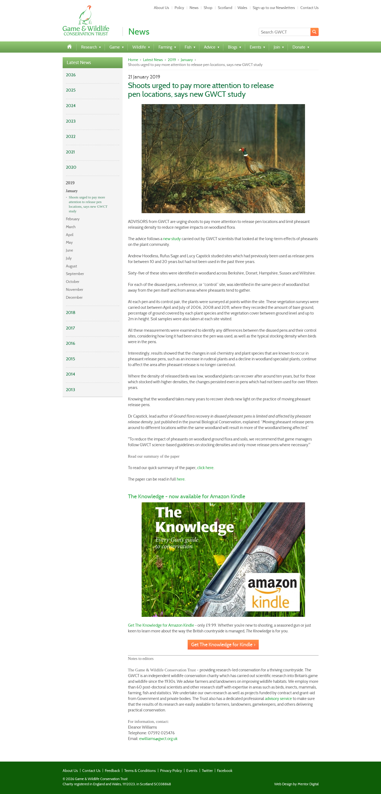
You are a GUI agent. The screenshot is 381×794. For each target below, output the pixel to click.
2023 (71, 121)
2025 (71, 90)
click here (205, 467)
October (72, 281)
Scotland (225, 7)
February (73, 218)
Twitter (207, 770)
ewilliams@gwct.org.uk (158, 738)
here (181, 479)
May (69, 242)
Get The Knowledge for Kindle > (223, 645)
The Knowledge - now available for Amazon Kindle (186, 496)
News (194, 7)
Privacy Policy (171, 770)
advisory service (278, 698)
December (74, 297)
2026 (71, 74)
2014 (70, 374)
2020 (71, 167)
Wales (242, 7)
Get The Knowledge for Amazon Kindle (161, 625)
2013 (70, 389)
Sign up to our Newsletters (274, 7)
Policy (179, 7)
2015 (70, 358)
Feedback (112, 770)
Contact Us (309, 7)
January (72, 191)
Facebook (224, 770)
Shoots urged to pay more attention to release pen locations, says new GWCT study (88, 204)
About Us (161, 7)
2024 (71, 105)
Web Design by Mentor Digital (296, 784)
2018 (70, 312)
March (71, 226)
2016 (70, 343)
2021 (70, 152)
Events (191, 770)
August (71, 266)
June (69, 250)
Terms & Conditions (140, 770)
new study (172, 238)
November (74, 289)
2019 (70, 182)
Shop (208, 7)
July (69, 258)
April (69, 234)
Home (133, 59)
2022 (70, 136)
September (75, 273)
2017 (70, 328)
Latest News (79, 62)
